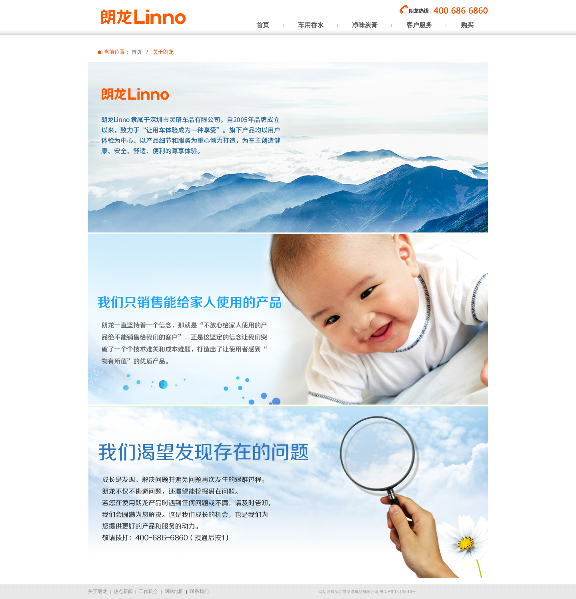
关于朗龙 (97, 591)
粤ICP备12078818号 (398, 591)
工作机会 (148, 591)
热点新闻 (123, 591)
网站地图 (174, 591)
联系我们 (199, 591)
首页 (137, 52)
